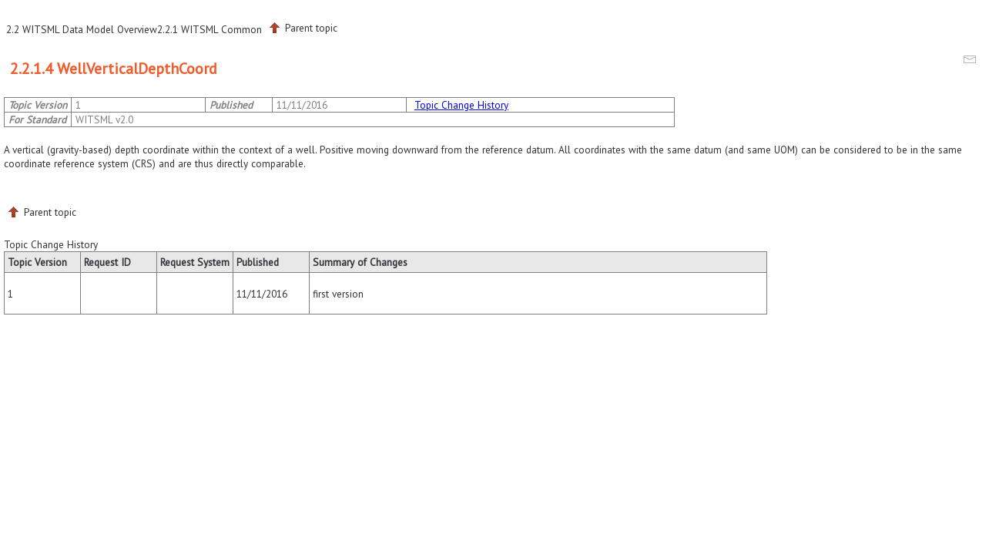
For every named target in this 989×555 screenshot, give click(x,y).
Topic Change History (461, 105)
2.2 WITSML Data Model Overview (81, 29)
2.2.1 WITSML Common (209, 29)
